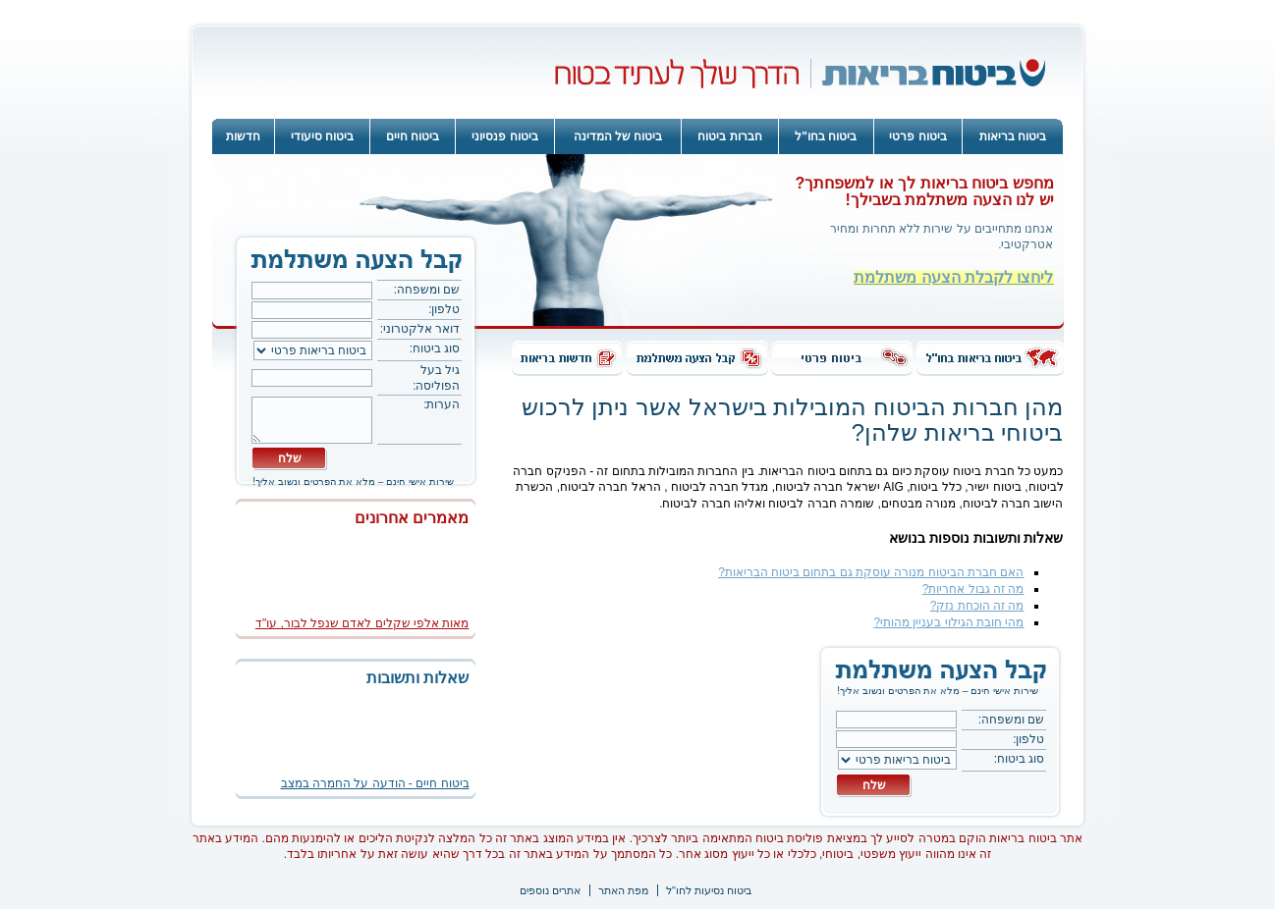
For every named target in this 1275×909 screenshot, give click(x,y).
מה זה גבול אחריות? (973, 589)
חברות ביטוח (729, 136)
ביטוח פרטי (917, 136)
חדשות (243, 136)
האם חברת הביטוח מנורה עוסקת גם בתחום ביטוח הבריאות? (871, 572)
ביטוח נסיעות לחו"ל (708, 890)
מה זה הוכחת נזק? (977, 606)
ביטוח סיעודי (322, 136)
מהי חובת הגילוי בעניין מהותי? (948, 622)
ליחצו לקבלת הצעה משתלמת (953, 277)
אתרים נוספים (550, 890)
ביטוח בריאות (1012, 136)
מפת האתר (623, 890)
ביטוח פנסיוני (504, 136)
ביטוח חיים (412, 136)
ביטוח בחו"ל (826, 136)
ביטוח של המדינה (618, 136)
